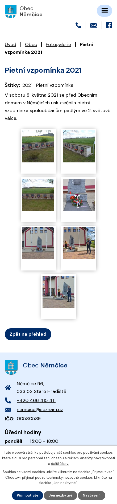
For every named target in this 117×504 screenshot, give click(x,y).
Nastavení (92, 495)
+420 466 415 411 (36, 400)
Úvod (10, 44)
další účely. (60, 463)
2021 (27, 85)
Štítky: (12, 85)
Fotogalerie (58, 44)
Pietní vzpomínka (54, 85)
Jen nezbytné (60, 495)
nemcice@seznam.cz (40, 409)
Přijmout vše (27, 495)
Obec (31, 44)
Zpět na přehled (28, 334)
